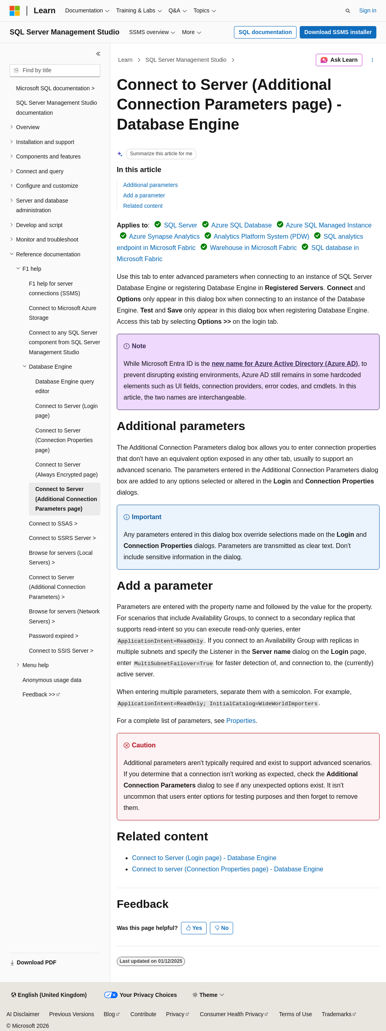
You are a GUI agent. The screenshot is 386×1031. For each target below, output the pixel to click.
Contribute (143, 1014)
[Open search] (348, 11)
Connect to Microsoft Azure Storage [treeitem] (62, 313)
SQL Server (180, 225)
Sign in (367, 10)
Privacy (175, 1014)
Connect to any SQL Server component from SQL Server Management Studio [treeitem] (64, 342)
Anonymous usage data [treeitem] (51, 680)
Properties (241, 720)
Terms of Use (295, 1014)
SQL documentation (265, 32)
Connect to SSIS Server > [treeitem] (61, 650)
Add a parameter (144, 195)
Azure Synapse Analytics (164, 236)
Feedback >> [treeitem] (38, 694)
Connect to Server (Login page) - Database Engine (204, 857)
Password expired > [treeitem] (53, 636)
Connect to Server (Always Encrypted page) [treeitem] (66, 469)
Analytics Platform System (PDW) (261, 236)
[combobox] (55, 70)
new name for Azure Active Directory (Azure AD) (285, 363)
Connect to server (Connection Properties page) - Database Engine (227, 869)
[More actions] (373, 60)
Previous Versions (71, 1014)
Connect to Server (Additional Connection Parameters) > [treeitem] (57, 587)
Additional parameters (150, 185)
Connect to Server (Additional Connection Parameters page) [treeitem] (66, 499)
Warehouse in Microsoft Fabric (253, 247)
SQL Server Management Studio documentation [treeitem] (56, 107)
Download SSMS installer (338, 32)
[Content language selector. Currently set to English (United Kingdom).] (48, 995)
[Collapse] (98, 54)
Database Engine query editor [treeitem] (64, 386)
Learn (125, 60)
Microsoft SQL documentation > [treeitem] (55, 88)
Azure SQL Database (241, 225)
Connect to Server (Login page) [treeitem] (66, 411)
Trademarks (336, 1014)
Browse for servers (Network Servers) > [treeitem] (64, 616)
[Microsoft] (15, 11)
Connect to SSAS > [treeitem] (53, 523)
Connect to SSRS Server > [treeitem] (62, 538)
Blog (109, 1014)
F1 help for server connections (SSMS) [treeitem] (54, 288)
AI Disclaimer (22, 1014)
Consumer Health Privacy (232, 1014)
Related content (143, 206)
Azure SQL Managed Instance (329, 225)
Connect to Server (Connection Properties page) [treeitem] (64, 440)
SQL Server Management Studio (186, 60)
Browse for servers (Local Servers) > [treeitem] (61, 558)
